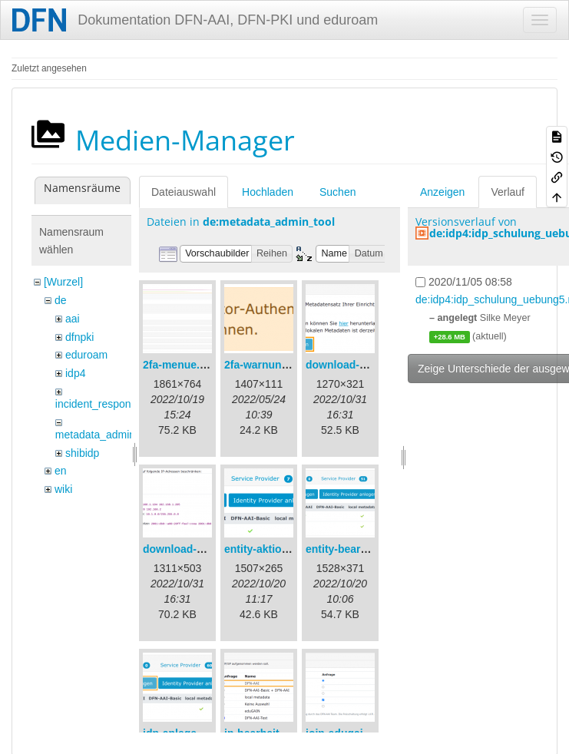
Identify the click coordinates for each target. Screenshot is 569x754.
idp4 (75, 373)
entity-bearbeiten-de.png (368, 549)
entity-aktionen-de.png (281, 549)
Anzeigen (442, 192)
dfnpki (79, 337)
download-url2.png (191, 549)
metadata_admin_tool (107, 434)
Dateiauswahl (183, 192)
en (61, 471)
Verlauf (507, 192)
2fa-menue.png (181, 365)
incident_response (99, 404)
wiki (63, 489)
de (61, 300)
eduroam (86, 355)
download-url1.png (354, 365)
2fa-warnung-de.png (275, 365)
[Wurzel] (63, 282)
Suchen (337, 192)
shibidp (82, 453)
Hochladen (267, 192)
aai (72, 319)
